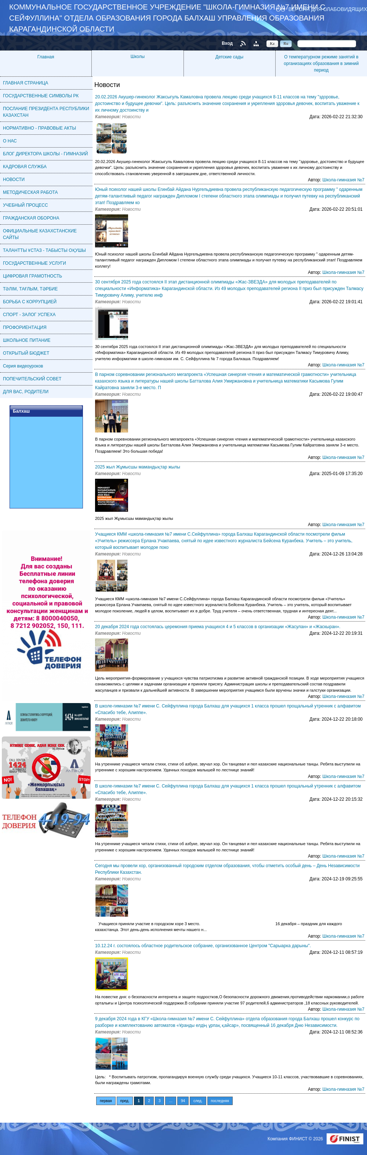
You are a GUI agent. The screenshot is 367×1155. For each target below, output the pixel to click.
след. (198, 1101)
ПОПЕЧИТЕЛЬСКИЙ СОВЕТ (32, 378)
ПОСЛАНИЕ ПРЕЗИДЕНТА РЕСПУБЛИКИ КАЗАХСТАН (46, 112)
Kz (272, 43)
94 (183, 1101)
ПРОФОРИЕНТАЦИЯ (25, 327)
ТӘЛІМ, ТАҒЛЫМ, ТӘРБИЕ (30, 289)
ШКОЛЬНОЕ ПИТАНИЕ (27, 340)
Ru (286, 43)
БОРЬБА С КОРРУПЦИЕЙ (30, 301)
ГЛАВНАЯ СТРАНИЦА (25, 83)
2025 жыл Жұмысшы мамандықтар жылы (137, 467)
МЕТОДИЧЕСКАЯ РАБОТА (30, 192)
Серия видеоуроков (23, 366)
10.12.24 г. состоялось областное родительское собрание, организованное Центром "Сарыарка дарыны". (203, 945)
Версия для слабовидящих (327, 9)
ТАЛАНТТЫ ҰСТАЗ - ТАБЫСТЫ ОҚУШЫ (44, 250)
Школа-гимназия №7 (343, 179)
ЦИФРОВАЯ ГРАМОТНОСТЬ (32, 276)
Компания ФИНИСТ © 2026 (296, 1138)
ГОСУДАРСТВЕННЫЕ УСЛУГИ (34, 263)
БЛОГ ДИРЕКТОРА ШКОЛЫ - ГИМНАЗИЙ (45, 153)
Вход (227, 43)
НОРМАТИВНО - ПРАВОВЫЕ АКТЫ (39, 128)
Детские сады (229, 56)
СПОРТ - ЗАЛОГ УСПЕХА (29, 314)
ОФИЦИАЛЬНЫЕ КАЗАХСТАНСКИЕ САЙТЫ (40, 234)
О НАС (10, 141)
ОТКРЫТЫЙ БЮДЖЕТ (26, 353)
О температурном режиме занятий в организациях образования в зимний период (321, 63)
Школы (138, 56)
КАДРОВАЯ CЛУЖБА (25, 166)
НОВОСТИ (14, 179)
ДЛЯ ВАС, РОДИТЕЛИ (25, 391)
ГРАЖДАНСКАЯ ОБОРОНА (31, 218)
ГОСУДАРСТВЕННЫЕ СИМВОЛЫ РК (41, 95)
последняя (220, 1101)
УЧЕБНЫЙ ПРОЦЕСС (25, 205)
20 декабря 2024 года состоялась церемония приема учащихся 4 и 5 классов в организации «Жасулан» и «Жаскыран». (217, 626)
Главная (45, 56)
